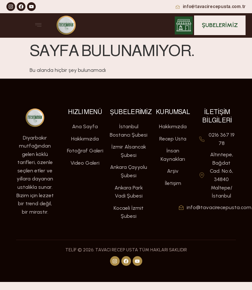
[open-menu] (38, 25)
